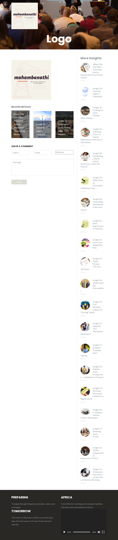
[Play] (64, 532)
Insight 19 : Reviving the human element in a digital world (92, 393)
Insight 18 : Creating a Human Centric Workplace (92, 413)
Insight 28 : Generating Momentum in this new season (92, 204)
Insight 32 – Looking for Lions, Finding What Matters (92, 112)
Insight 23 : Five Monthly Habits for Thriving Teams (92, 307)
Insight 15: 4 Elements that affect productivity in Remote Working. (92, 474)
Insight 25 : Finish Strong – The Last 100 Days (92, 263)
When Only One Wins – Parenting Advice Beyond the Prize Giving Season (92, 71)
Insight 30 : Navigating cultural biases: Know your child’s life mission (92, 160)
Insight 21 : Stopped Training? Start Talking (92, 350)
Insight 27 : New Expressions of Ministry (98, 224)
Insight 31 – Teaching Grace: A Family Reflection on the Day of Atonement (92, 135)
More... (84, 80)
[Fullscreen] (103, 532)
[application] (84, 522)
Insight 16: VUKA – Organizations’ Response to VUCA (92, 452)
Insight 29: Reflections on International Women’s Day (92, 182)
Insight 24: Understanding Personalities (92, 285)
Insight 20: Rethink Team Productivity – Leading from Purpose (92, 371)
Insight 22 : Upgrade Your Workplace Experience (92, 328)
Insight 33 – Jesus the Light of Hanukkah (98, 92)
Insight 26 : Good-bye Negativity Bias (98, 243)
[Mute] (99, 532)
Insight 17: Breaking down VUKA (97, 432)
